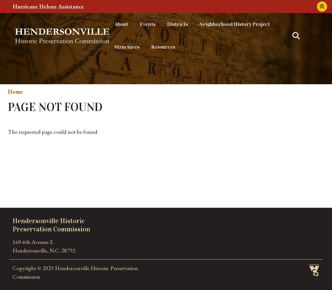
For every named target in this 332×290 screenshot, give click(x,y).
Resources (163, 47)
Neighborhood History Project (234, 24)
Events (147, 24)
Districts (177, 24)
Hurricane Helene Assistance (48, 6)
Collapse (322, 6)
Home (15, 91)
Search (296, 36)
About (121, 24)
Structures (127, 47)
